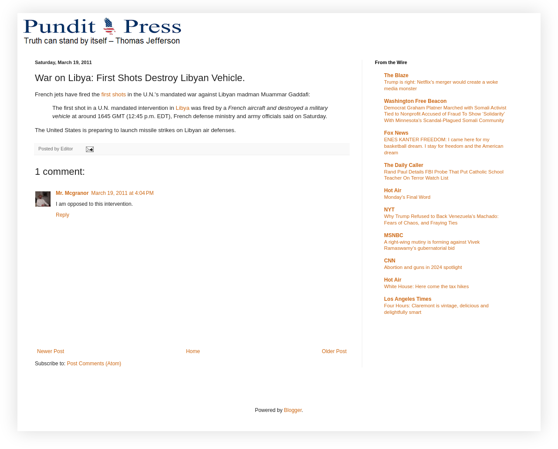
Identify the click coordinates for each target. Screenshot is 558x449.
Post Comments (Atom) (94, 364)
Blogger (293, 410)
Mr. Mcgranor (72, 193)
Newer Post (50, 351)
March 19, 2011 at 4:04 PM (122, 193)
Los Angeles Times (408, 299)
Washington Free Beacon (415, 101)
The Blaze (396, 75)
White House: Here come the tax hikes (426, 286)
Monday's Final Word (407, 197)
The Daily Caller (403, 165)
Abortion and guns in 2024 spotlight (423, 267)
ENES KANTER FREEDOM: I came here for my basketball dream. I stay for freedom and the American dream (444, 146)
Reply (62, 215)
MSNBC (393, 235)
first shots (113, 94)
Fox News (396, 133)
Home (193, 351)
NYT (389, 210)
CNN (389, 261)
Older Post (334, 351)
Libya (183, 108)
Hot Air (392, 190)
